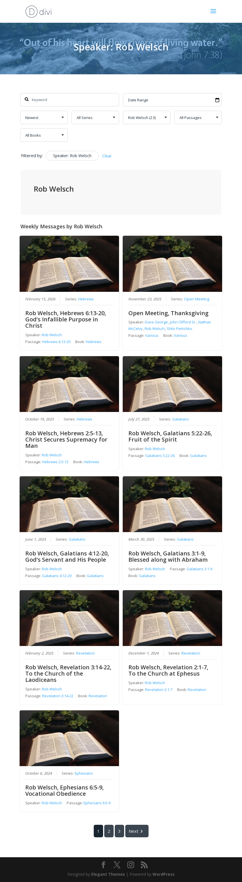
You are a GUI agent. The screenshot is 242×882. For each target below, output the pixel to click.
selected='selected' (146, 117)
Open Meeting (196, 298)
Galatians (180, 419)
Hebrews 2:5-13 (55, 461)
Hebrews (86, 298)
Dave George (156, 322)
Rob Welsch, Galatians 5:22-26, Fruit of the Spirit (170, 436)
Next (137, 831)
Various (151, 335)
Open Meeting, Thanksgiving (168, 313)
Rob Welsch (52, 334)
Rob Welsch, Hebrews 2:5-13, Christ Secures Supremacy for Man (67, 439)
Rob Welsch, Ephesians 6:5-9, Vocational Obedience (65, 791)
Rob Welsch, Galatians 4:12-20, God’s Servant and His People (67, 556)
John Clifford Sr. (183, 322)
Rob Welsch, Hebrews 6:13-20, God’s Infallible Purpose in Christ (66, 319)
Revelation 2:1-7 (158, 689)
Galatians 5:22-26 (160, 455)
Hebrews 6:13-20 (56, 341)
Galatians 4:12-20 (57, 575)
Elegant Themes (108, 874)
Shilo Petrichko (179, 328)
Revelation (85, 653)
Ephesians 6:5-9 (97, 803)
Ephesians (84, 773)
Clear (107, 156)
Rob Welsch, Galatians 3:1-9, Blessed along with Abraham (168, 556)
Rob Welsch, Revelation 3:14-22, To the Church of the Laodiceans (69, 674)
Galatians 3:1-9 (199, 568)
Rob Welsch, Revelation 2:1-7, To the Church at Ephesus (168, 671)
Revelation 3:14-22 (58, 696)
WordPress (164, 874)
